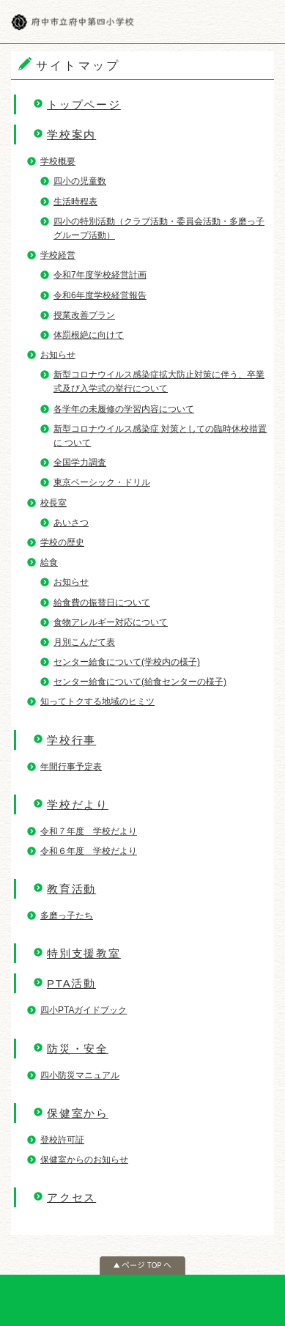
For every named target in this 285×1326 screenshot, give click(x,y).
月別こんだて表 (84, 642)
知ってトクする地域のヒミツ (97, 701)
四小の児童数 (79, 181)
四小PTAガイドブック (83, 1010)
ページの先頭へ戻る (142, 1265)
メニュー (263, 22)
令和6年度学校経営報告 (100, 295)
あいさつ (71, 522)
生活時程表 (75, 201)
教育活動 (71, 889)
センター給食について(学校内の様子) (126, 662)
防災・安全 (77, 1048)
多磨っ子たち (66, 915)
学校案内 (71, 134)
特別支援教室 (84, 953)
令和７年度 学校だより (88, 831)
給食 (49, 562)
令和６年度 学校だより (88, 851)
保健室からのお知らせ (84, 1159)
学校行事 (71, 740)
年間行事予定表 (71, 767)
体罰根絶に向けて (88, 335)
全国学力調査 (79, 462)
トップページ (84, 104)
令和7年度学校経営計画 (100, 275)
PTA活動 (71, 983)
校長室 (53, 503)
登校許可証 (62, 1140)
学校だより (77, 804)
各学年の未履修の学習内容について (123, 409)
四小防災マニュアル (79, 1075)
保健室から (77, 1113)
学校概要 (57, 161)
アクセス (71, 1197)
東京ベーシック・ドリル (101, 482)
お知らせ (57, 355)
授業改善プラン (84, 315)
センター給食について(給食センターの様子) (139, 682)
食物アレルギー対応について (110, 622)
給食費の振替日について (101, 602)
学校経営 (57, 255)
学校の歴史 (62, 542)
